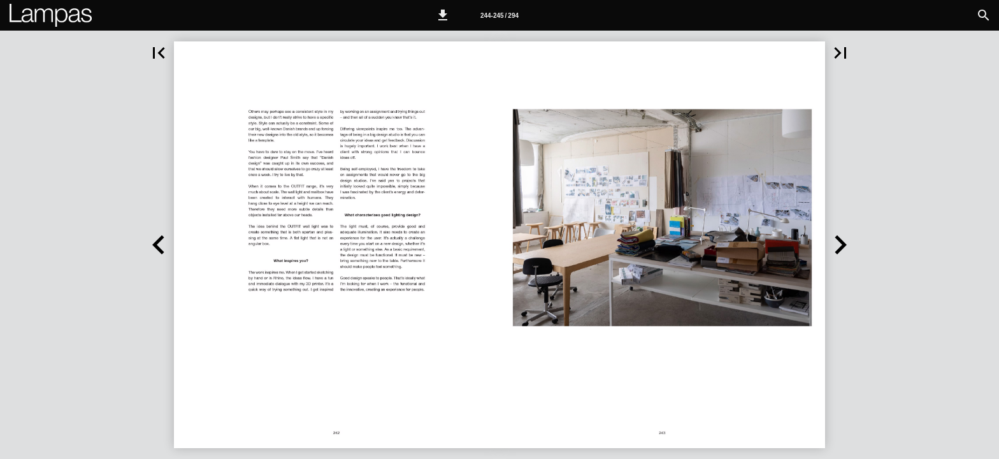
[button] (443, 15)
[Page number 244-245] (499, 15)
